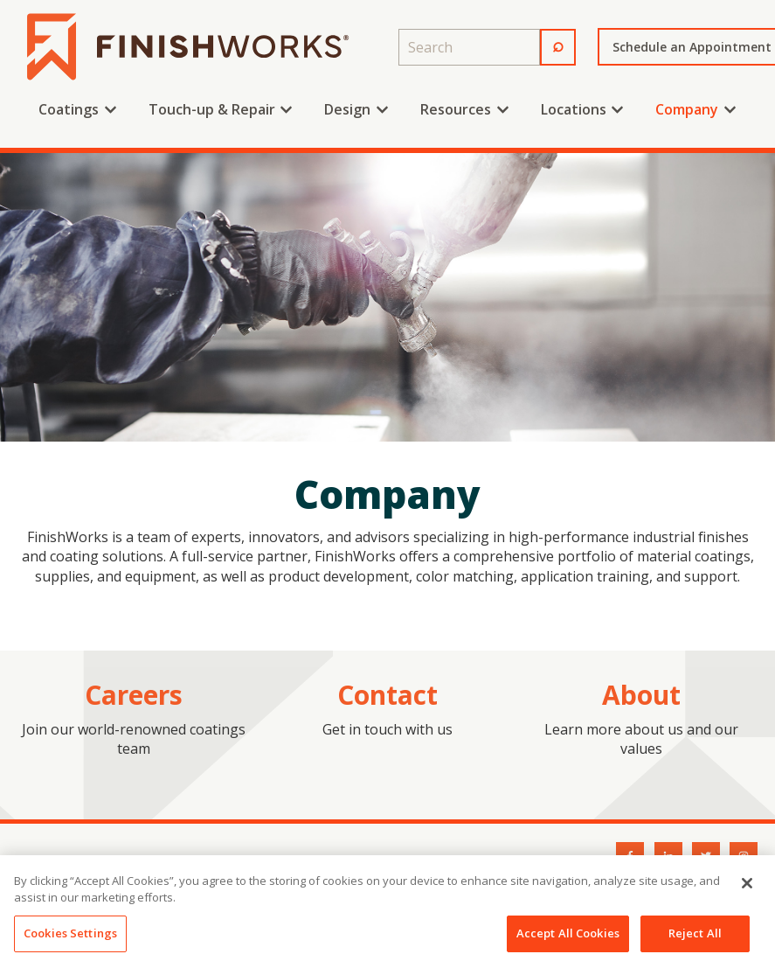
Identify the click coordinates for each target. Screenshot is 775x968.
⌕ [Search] (558, 44)
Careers (134, 695)
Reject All (695, 939)
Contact (387, 695)
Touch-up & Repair (212, 109)
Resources (455, 109)
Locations (573, 109)
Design (347, 109)
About (641, 695)
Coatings (68, 109)
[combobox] (469, 47)
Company (686, 109)
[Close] (747, 889)
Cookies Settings (70, 939)
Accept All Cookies (567, 939)
